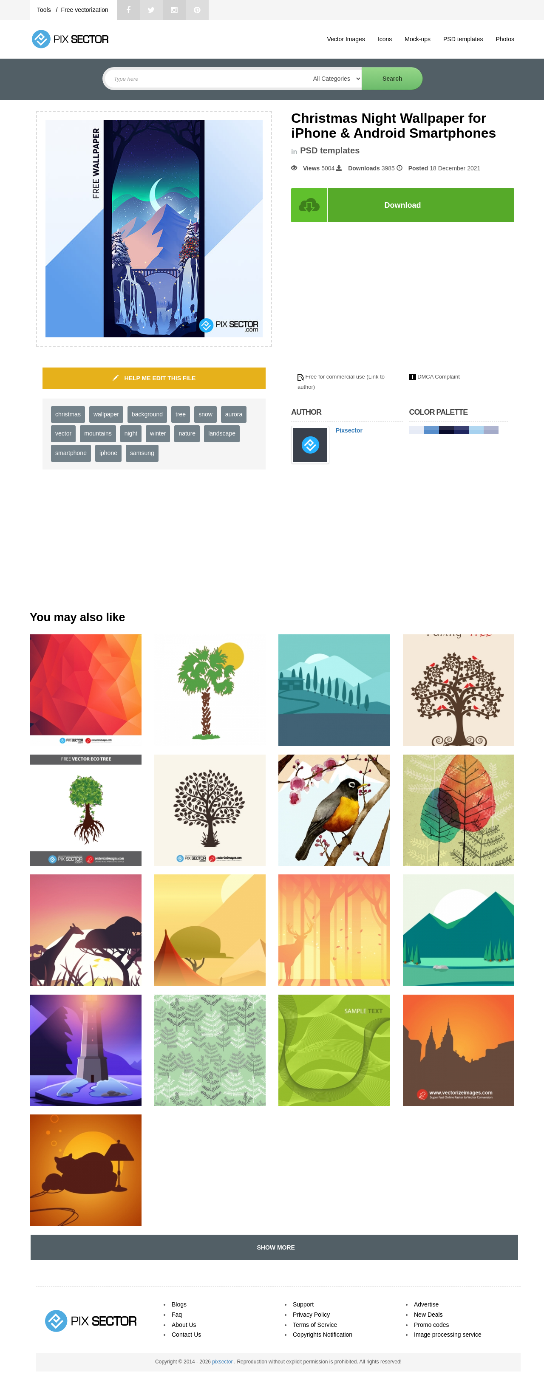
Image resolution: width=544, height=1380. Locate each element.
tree (181, 414)
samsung (142, 453)
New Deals (428, 1314)
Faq (177, 1314)
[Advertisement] (362, 302)
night (131, 433)
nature (187, 433)
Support (303, 1304)
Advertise (426, 1304)
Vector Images (346, 39)
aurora (233, 414)
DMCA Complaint (438, 376)
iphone (108, 453)
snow (205, 414)
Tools (45, 9)
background (147, 414)
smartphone (71, 453)
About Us (184, 1324)
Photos (505, 39)
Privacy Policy (311, 1314)
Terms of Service (315, 1324)
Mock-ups (418, 39)
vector (63, 433)
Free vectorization (84, 9)
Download (403, 205)
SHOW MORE (274, 1247)
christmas (68, 414)
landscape (221, 433)
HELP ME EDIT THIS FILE (154, 378)
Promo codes (431, 1324)
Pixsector (349, 430)
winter (158, 433)
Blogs (179, 1304)
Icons (385, 39)
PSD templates (463, 39)
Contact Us (186, 1334)
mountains (98, 433)
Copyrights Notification (322, 1334)
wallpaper (106, 414)
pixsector (223, 1362)
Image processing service (448, 1334)
